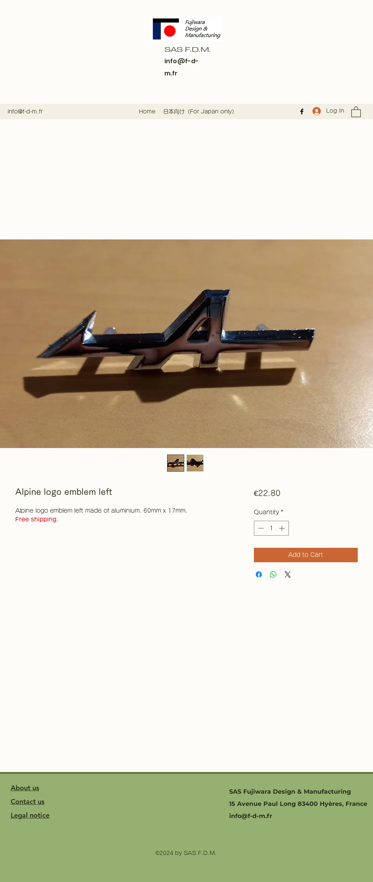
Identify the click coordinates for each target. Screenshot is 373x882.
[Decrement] (260, 528)
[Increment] (282, 528)
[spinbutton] (271, 528)
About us (25, 787)
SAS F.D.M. (187, 49)
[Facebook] (302, 111)
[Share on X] (287, 574)
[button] (356, 111)
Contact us (28, 801)
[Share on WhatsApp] (273, 574)
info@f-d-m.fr (25, 111)
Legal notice (30, 815)
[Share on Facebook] (258, 574)
